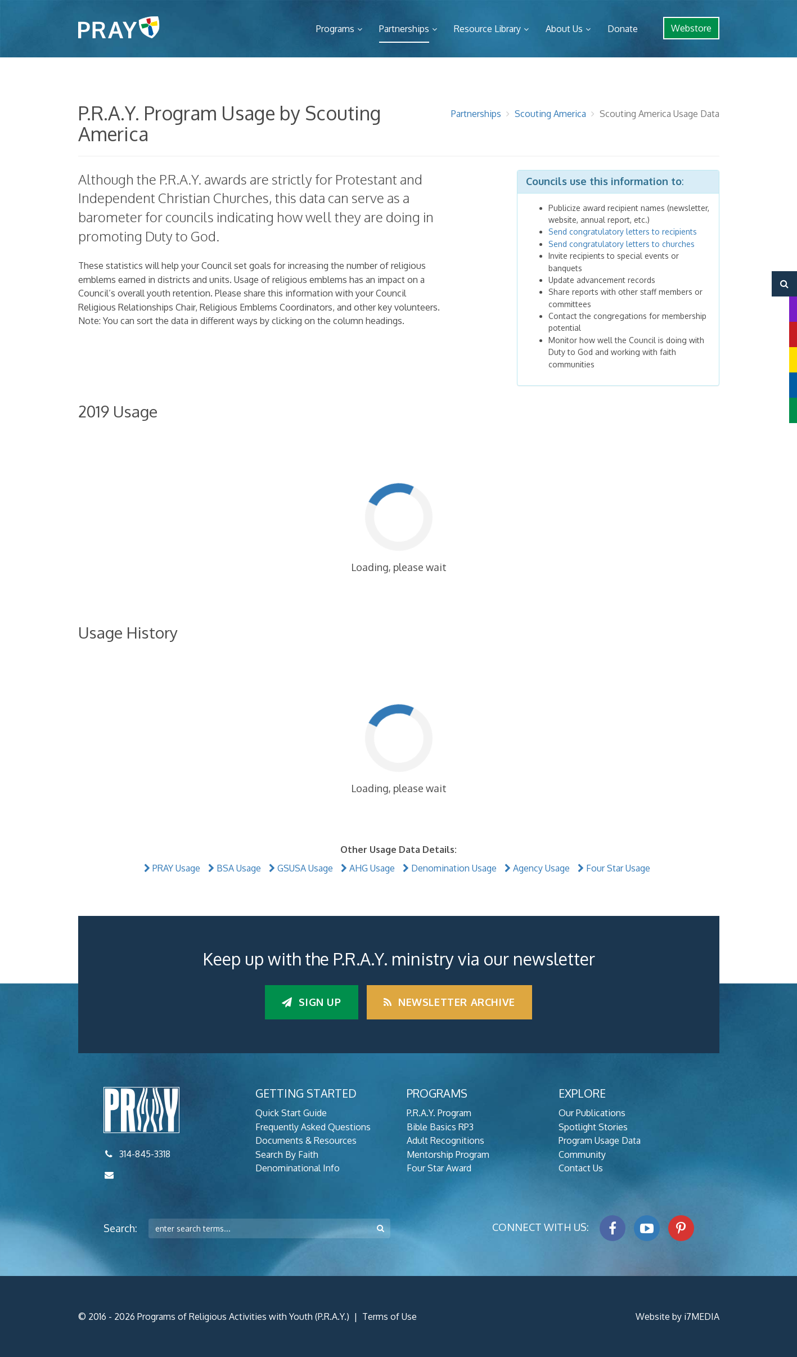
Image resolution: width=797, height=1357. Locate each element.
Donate (622, 28)
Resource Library (487, 28)
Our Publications (592, 1112)
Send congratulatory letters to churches (621, 244)
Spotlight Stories (593, 1127)
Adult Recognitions (445, 1140)
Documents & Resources (306, 1140)
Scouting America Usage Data (659, 113)
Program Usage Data (600, 1140)
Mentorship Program (448, 1154)
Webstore (691, 28)
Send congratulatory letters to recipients (622, 231)
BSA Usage (239, 868)
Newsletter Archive (449, 1002)
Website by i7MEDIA (677, 1316)
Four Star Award (439, 1168)
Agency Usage (541, 868)
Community (582, 1154)
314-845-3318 (144, 1154)
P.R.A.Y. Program (439, 1112)
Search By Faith (286, 1154)
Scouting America (550, 113)
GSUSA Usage (305, 868)
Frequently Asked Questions (313, 1127)
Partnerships (404, 28)
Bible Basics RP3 (440, 1127)
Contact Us (581, 1168)
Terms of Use (389, 1316)
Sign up (311, 1002)
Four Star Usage (618, 868)
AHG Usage (372, 868)
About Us (564, 28)
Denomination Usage (454, 868)
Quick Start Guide (291, 1112)
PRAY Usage (176, 868)
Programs (335, 28)
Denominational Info (297, 1168)
